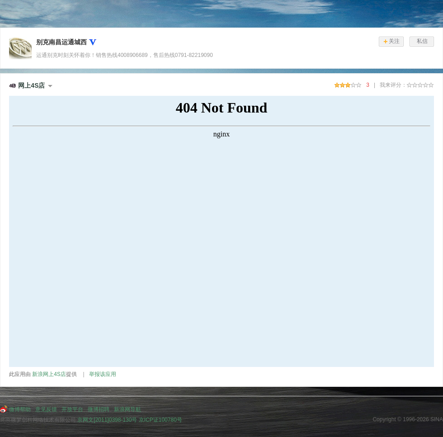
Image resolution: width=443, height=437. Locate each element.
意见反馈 (46, 409)
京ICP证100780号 (160, 420)
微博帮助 (20, 409)
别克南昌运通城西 (61, 42)
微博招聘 (98, 409)
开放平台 (72, 409)
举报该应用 (102, 374)
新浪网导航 (127, 409)
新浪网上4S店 (49, 374)
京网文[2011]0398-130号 (107, 420)
